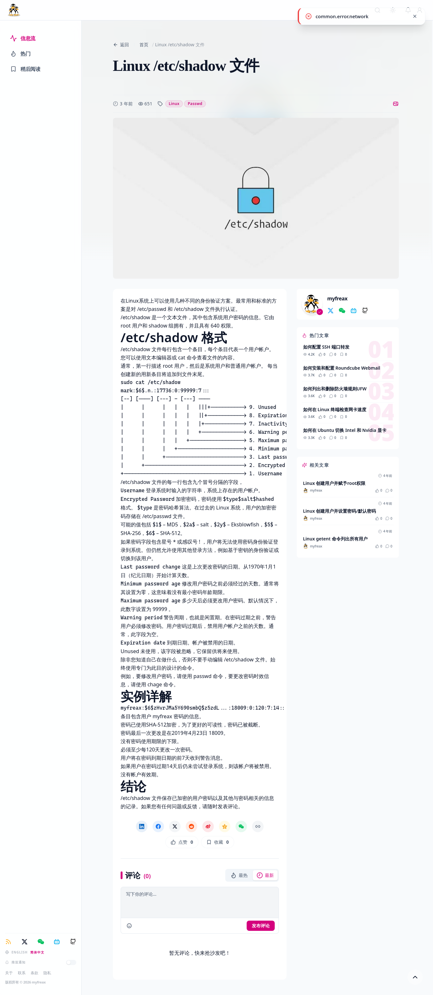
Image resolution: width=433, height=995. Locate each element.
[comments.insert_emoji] (129, 925)
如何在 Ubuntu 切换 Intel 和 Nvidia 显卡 (344, 430)
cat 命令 (187, 357)
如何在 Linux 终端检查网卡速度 (335, 409)
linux (174, 103)
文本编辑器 (159, 357)
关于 (9, 973)
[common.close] (415, 16)
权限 (225, 325)
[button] (239, 875)
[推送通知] (71, 962)
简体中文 (37, 952)
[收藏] (217, 842)
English (19, 952)
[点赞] (181, 842)
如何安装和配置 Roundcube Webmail (341, 368)
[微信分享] (241, 826)
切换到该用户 (136, 558)
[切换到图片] (395, 104)
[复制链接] (258, 826)
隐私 (47, 973)
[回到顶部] (415, 977)
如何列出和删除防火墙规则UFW (335, 389)
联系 (22, 973)
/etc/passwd (151, 309)
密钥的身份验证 (256, 550)
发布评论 (261, 926)
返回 (121, 44)
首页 (143, 44)
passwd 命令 (208, 676)
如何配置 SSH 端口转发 (326, 347)
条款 (34, 973)
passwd (195, 103)
